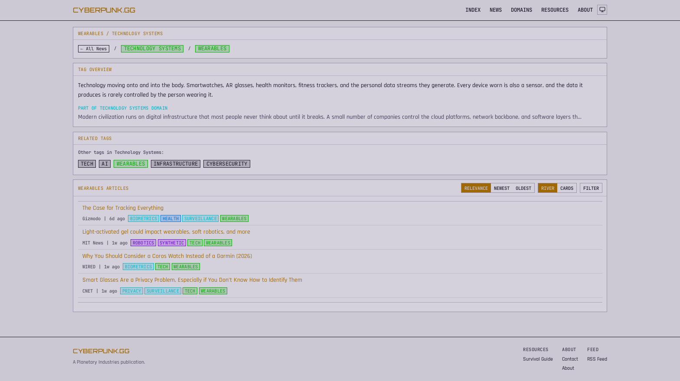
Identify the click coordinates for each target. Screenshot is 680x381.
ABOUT (585, 10)
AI (104, 163)
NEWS (496, 10)
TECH (87, 163)
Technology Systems (152, 48)
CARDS (566, 188)
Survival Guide (538, 359)
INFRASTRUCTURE (176, 163)
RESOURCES (555, 10)
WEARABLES (131, 163)
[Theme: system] (602, 10)
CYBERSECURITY (227, 163)
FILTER (591, 188)
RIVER (547, 188)
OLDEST (523, 188)
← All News (94, 49)
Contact (570, 359)
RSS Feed (597, 359)
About (568, 368)
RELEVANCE (476, 188)
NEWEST (502, 188)
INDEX (473, 10)
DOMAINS (521, 10)
